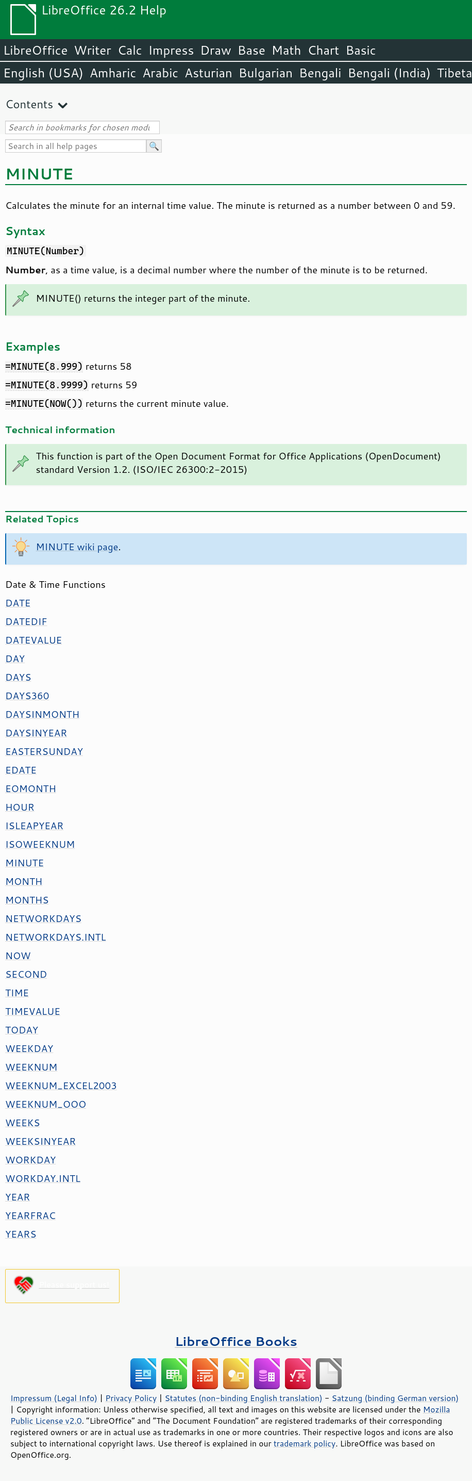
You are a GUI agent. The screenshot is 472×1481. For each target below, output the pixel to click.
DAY (15, 658)
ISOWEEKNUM (40, 844)
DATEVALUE (33, 640)
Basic (360, 50)
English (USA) (43, 72)
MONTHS (26, 900)
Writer (92, 50)
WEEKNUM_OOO (45, 1104)
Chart (323, 50)
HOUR (20, 807)
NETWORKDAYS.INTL (55, 937)
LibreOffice (35, 50)
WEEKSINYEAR (40, 1141)
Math (286, 50)
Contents (29, 104)
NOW (17, 955)
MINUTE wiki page (77, 546)
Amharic (113, 72)
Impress (171, 50)
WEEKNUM (31, 1067)
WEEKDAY (29, 1048)
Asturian (208, 72)
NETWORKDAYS (43, 918)
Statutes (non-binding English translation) (243, 1398)
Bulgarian (266, 72)
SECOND (26, 974)
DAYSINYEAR (36, 732)
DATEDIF (26, 621)
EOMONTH (30, 788)
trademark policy (304, 1443)
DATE (17, 603)
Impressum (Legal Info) (53, 1398)
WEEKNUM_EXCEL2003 (61, 1085)
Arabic (160, 72)
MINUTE (24, 862)
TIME (17, 992)
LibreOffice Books (236, 1341)
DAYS (18, 677)
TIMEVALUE (32, 1011)
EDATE (21, 770)
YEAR (17, 1197)
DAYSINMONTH (42, 714)
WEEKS (22, 1122)
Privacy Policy (131, 1398)
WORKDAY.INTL (42, 1178)
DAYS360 (27, 695)
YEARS (20, 1234)
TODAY (21, 1029)
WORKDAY (30, 1159)
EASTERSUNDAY (44, 751)
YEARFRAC (30, 1215)
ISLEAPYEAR (34, 825)
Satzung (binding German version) (395, 1398)
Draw (215, 50)
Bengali (320, 72)
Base (251, 50)
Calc (129, 50)
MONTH (23, 881)
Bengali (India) (389, 72)
